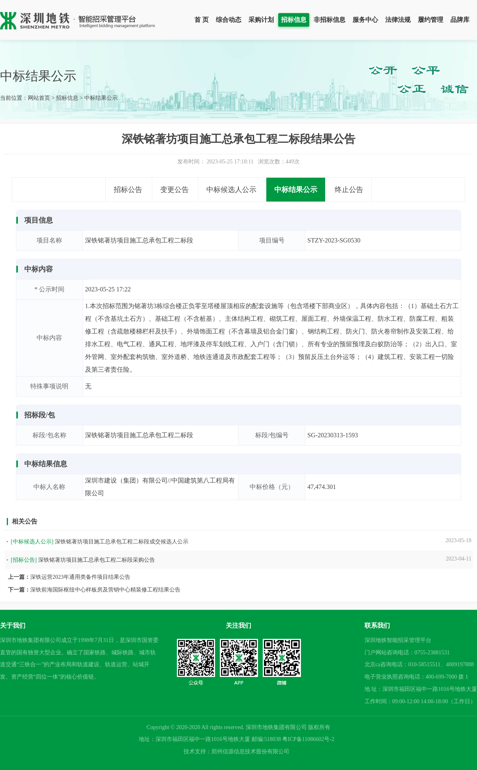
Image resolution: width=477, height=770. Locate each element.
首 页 (201, 19)
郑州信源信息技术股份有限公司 (250, 751)
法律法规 (398, 19)
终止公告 (349, 190)
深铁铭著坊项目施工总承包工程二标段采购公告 (96, 560)
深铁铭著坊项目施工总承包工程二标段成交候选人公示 (121, 542)
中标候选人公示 (231, 190)
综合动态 (228, 19)
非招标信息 (329, 19)
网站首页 (39, 98)
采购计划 (261, 19)
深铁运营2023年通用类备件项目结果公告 (80, 577)
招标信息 (293, 19)
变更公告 (174, 190)
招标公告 (128, 190)
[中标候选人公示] (32, 542)
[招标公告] (24, 560)
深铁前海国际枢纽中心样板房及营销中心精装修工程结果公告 (105, 590)
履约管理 (430, 19)
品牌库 (459, 19)
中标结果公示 (101, 98)
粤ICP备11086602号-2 (308, 739)
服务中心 (365, 19)
